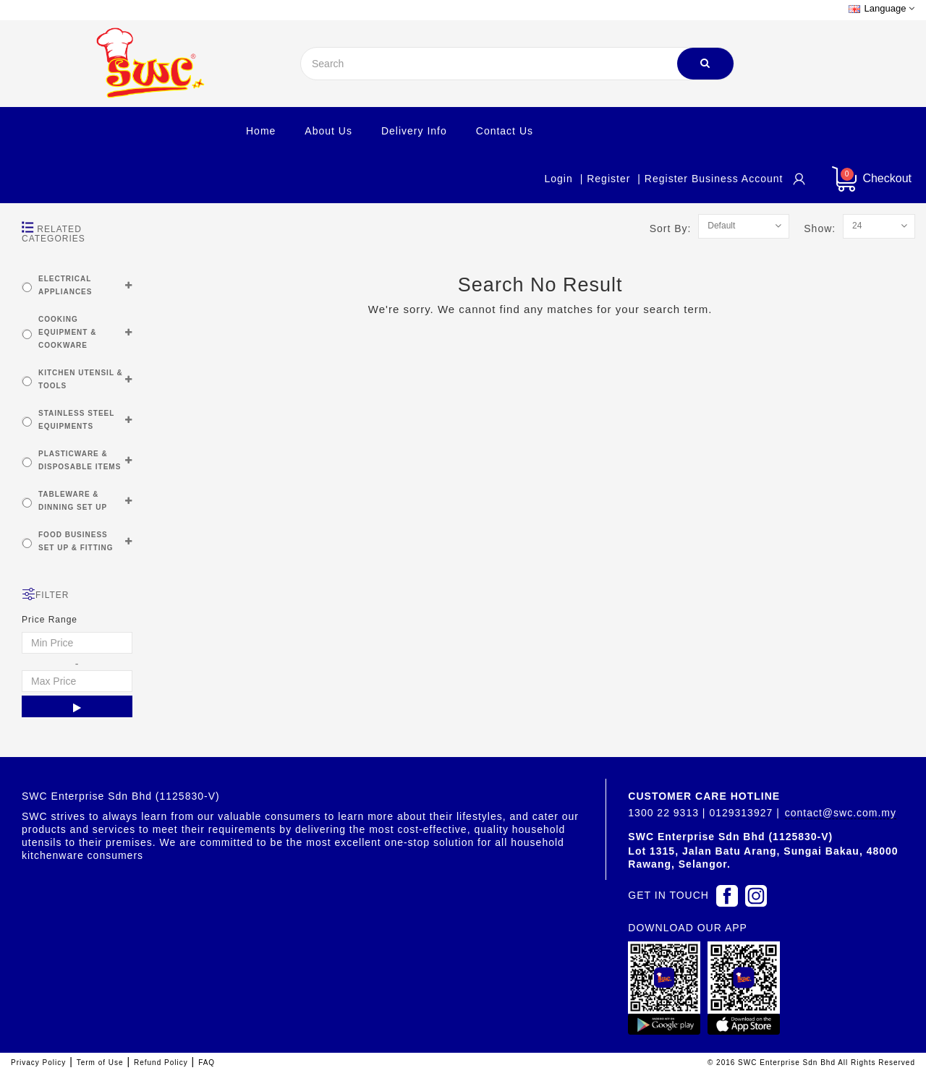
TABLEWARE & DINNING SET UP (72, 500)
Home (261, 131)
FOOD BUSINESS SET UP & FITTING (76, 541)
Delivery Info (414, 131)
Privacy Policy (38, 1062)
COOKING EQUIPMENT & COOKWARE (67, 332)
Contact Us (504, 131)
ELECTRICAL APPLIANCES (65, 285)
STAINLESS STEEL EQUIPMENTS (76, 419)
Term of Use (100, 1062)
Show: (823, 228)
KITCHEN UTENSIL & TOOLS (80, 379)
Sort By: (674, 228)
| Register (605, 178)
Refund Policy (161, 1062)
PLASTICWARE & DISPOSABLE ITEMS (79, 460)
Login (558, 178)
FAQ (206, 1062)
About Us (328, 131)
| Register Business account (710, 178)
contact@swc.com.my (840, 812)
